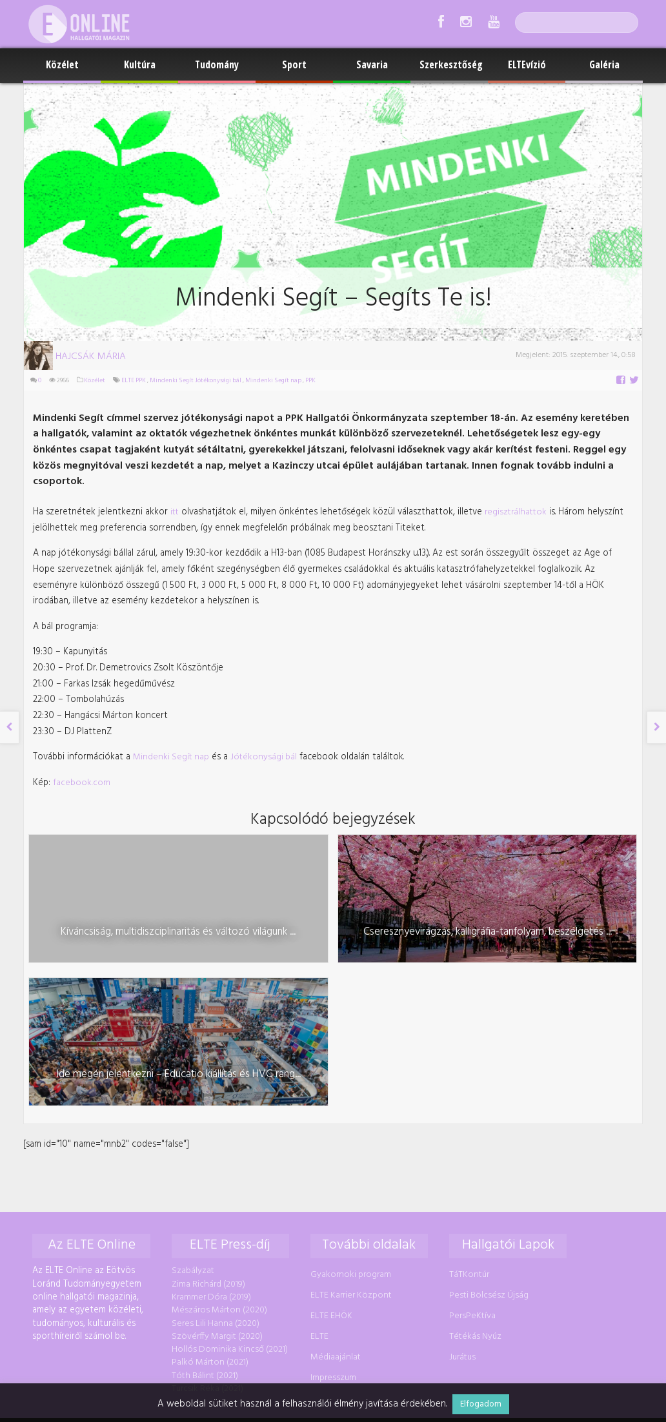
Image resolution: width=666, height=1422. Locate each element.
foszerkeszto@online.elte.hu (523, 1261)
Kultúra (140, 64)
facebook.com (81, 755)
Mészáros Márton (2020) (218, 1137)
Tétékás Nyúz (473, 1163)
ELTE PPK (132, 380)
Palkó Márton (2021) (208, 1188)
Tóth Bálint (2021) (203, 1200)
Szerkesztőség (451, 64)
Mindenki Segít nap (272, 380)
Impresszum (331, 1202)
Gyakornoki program (348, 1103)
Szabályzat (191, 1100)
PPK (309, 380)
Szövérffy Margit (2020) (215, 1163)
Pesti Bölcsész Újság (487, 1123)
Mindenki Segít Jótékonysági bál (194, 380)
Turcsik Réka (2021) (206, 1213)
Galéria (604, 64)
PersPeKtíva (470, 1143)
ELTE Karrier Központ (349, 1123)
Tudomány (217, 64)
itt (169, 492)
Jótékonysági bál (258, 730)
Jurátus (460, 1182)
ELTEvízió (527, 64)
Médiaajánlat (333, 1182)
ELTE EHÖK (329, 1143)
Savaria (372, 64)
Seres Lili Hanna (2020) (214, 1150)
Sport (294, 64)
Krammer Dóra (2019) (210, 1125)
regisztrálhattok (498, 492)
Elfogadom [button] (480, 1404)
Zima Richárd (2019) (207, 1112)
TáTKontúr (467, 1103)
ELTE (317, 1163)
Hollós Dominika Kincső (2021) (228, 1175)
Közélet (62, 64)
